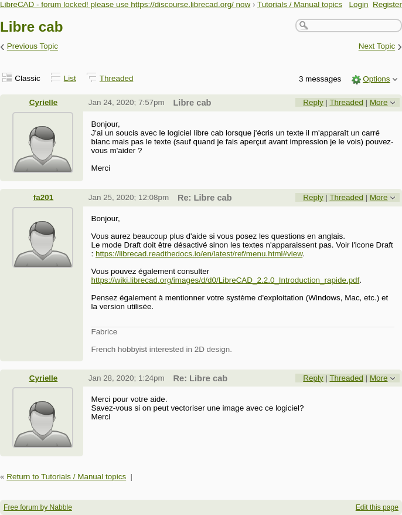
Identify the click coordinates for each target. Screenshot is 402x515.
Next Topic (377, 46)
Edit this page (377, 507)
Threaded (117, 78)
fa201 (43, 197)
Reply (313, 102)
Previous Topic (32, 46)
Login (359, 4)
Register (387, 4)
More (379, 102)
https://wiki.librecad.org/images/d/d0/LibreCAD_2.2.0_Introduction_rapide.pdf (225, 280)
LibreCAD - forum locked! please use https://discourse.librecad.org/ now (125, 4)
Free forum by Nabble (38, 507)
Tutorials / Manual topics (299, 4)
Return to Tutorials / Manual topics (66, 476)
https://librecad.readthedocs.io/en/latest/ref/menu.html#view (199, 253)
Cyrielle (43, 102)
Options (376, 78)
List (70, 78)
